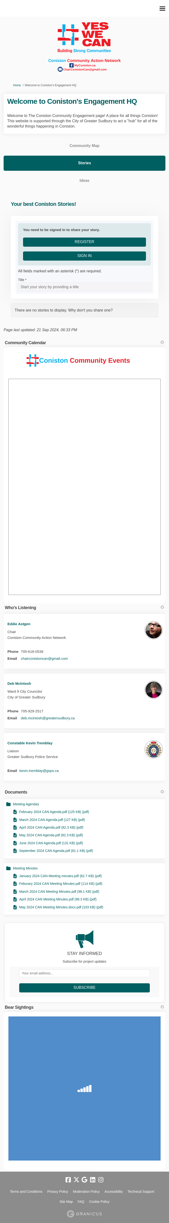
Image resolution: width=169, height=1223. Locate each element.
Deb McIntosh (19, 683)
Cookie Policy (99, 1202)
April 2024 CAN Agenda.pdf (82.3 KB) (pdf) (51, 827)
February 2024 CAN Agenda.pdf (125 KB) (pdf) (54, 812)
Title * (22, 280)
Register (84, 242)
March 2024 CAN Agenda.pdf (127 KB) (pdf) (52, 820)
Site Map (66, 1202)
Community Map (84, 146)
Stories (84, 163)
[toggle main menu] (162, 8)
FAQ (81, 1202)
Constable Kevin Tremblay (30, 743)
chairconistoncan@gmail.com (44, 658)
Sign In (84, 256)
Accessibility (113, 1191)
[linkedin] (93, 1180)
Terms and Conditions (26, 1191)
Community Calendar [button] (84, 342)
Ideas (85, 180)
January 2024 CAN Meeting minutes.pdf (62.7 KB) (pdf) (60, 876)
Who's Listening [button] (84, 607)
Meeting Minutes (25, 868)
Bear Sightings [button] (84, 1007)
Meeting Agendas (26, 804)
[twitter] (76, 1180)
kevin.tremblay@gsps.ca (39, 771)
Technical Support (140, 1191)
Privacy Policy (57, 1191)
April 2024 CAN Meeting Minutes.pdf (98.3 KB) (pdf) (58, 899)
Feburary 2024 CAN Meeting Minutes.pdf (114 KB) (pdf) (60, 884)
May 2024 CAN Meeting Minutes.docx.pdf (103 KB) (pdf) (61, 907)
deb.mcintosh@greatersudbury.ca (48, 718)
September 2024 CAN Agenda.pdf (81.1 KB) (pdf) (56, 851)
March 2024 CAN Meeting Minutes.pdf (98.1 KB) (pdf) (59, 891)
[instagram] (101, 1180)
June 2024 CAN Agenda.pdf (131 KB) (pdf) (51, 843)
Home (17, 85)
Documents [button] (84, 792)
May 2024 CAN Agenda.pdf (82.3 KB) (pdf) (51, 835)
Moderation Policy (86, 1191)
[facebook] (68, 1180)
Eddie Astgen (18, 624)
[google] (84, 1180)
